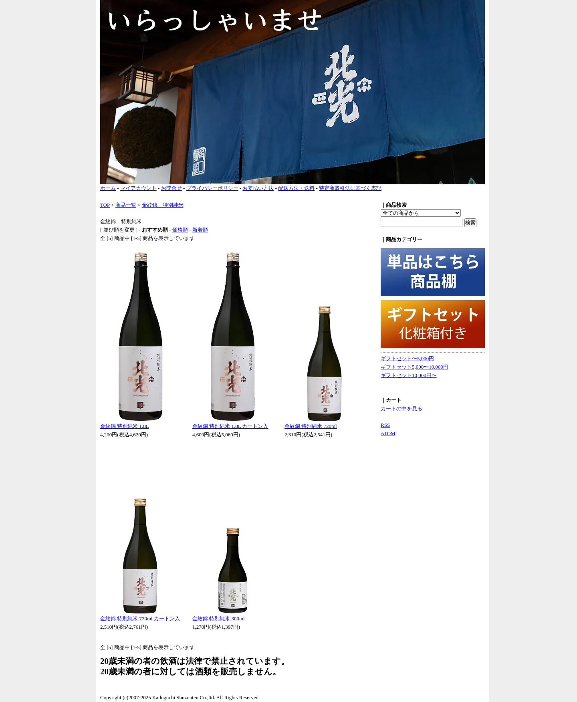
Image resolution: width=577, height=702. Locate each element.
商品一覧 (125, 205)
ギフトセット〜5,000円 (407, 358)
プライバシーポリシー (212, 188)
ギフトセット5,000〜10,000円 (414, 367)
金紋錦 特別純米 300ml (218, 618)
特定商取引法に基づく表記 (350, 188)
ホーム (108, 188)
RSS (385, 425)
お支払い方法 (258, 188)
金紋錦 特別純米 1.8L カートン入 (230, 426)
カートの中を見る (401, 408)
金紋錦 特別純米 (163, 205)
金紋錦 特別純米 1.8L (124, 426)
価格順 (180, 230)
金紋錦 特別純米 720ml (310, 426)
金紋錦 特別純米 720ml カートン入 (140, 618)
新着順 (200, 230)
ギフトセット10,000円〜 (409, 375)
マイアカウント (138, 188)
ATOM (388, 433)
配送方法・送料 (296, 188)
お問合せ (171, 188)
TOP (105, 205)
